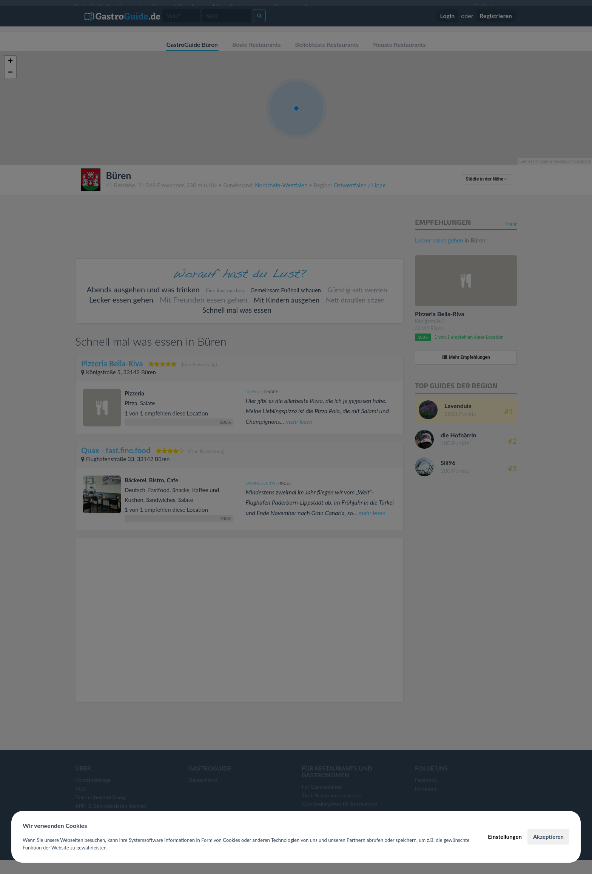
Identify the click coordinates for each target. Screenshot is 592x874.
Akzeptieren (548, 836)
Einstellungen (505, 836)
